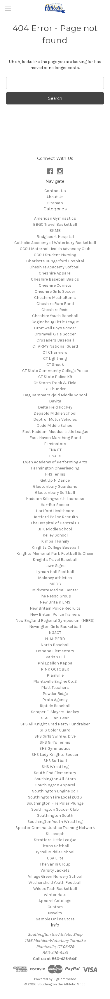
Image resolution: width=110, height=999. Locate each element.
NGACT (55, 632)
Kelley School (55, 535)
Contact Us (55, 190)
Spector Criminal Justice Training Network (55, 827)
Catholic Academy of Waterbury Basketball (55, 242)
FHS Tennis (55, 474)
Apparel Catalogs (55, 900)
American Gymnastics (55, 218)
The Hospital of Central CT (55, 523)
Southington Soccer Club (55, 809)
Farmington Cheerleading (55, 468)
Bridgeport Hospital (55, 236)
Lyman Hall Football (55, 571)
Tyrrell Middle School (55, 852)
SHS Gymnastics (55, 748)
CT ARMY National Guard (55, 346)
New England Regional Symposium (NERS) (55, 620)
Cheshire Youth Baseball (55, 315)
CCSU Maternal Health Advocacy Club (55, 248)
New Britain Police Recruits (55, 608)
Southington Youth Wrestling (55, 821)
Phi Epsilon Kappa (55, 663)
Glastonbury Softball (55, 492)
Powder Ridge (55, 693)
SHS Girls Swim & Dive (55, 736)
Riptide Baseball (55, 705)
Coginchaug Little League (55, 321)
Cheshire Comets (55, 285)
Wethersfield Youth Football (55, 882)
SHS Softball (55, 760)
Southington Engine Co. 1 (55, 791)
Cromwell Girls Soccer (55, 334)
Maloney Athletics (55, 577)
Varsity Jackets (55, 870)
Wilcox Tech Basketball (55, 888)
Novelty (55, 913)
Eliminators (55, 443)
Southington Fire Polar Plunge (55, 803)
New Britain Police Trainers (55, 614)
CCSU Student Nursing (55, 254)
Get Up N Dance (55, 480)
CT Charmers (55, 352)
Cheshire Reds (55, 309)
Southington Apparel (55, 785)
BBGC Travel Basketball (55, 224)
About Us (55, 196)
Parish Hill (55, 657)
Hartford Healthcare (55, 510)
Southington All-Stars (55, 778)
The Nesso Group (55, 596)
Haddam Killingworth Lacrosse (55, 498)
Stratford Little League (55, 839)
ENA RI (55, 456)
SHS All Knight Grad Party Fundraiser (55, 724)
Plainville (55, 675)
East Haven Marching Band (55, 437)
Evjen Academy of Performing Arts (55, 462)
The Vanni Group (55, 864)
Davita (55, 401)
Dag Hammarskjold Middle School (55, 395)
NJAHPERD (55, 638)
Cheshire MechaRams (55, 297)
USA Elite (55, 858)
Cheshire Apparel (55, 273)
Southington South (55, 815)
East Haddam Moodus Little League (55, 431)
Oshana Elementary (55, 650)
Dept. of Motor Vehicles (55, 419)
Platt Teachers (55, 687)
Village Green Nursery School (55, 876)
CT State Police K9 (55, 376)
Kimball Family (55, 541)
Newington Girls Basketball (55, 626)
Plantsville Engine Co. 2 (55, 681)
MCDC (55, 583)
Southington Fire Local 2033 (55, 797)
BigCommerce (64, 979)
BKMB (55, 230)
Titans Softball (55, 845)
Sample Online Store (55, 919)
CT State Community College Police (55, 370)
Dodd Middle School (55, 425)
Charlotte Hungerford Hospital (55, 261)
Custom (55, 906)
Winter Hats (55, 894)
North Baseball (55, 644)
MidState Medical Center (55, 590)
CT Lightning (55, 358)
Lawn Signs (55, 565)
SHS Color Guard (55, 730)
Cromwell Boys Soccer (55, 328)
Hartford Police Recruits (55, 516)
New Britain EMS (55, 602)
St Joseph (55, 833)
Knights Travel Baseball (55, 559)
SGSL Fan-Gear (55, 718)
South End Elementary (55, 772)
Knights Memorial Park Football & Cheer (55, 553)
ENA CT (55, 449)
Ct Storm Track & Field (55, 382)
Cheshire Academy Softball (55, 267)
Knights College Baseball (55, 547)
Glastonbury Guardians (55, 486)
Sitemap (55, 202)
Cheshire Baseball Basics (55, 279)
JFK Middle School (55, 529)
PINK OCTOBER (55, 669)
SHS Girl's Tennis (55, 742)
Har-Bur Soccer (55, 504)
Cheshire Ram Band (55, 303)
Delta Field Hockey (55, 407)
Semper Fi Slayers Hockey (55, 711)
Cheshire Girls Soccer (55, 291)
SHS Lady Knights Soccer (55, 754)
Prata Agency (55, 699)
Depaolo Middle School (55, 413)
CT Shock (55, 364)
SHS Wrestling (55, 766)
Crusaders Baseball (55, 340)
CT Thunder (55, 388)
